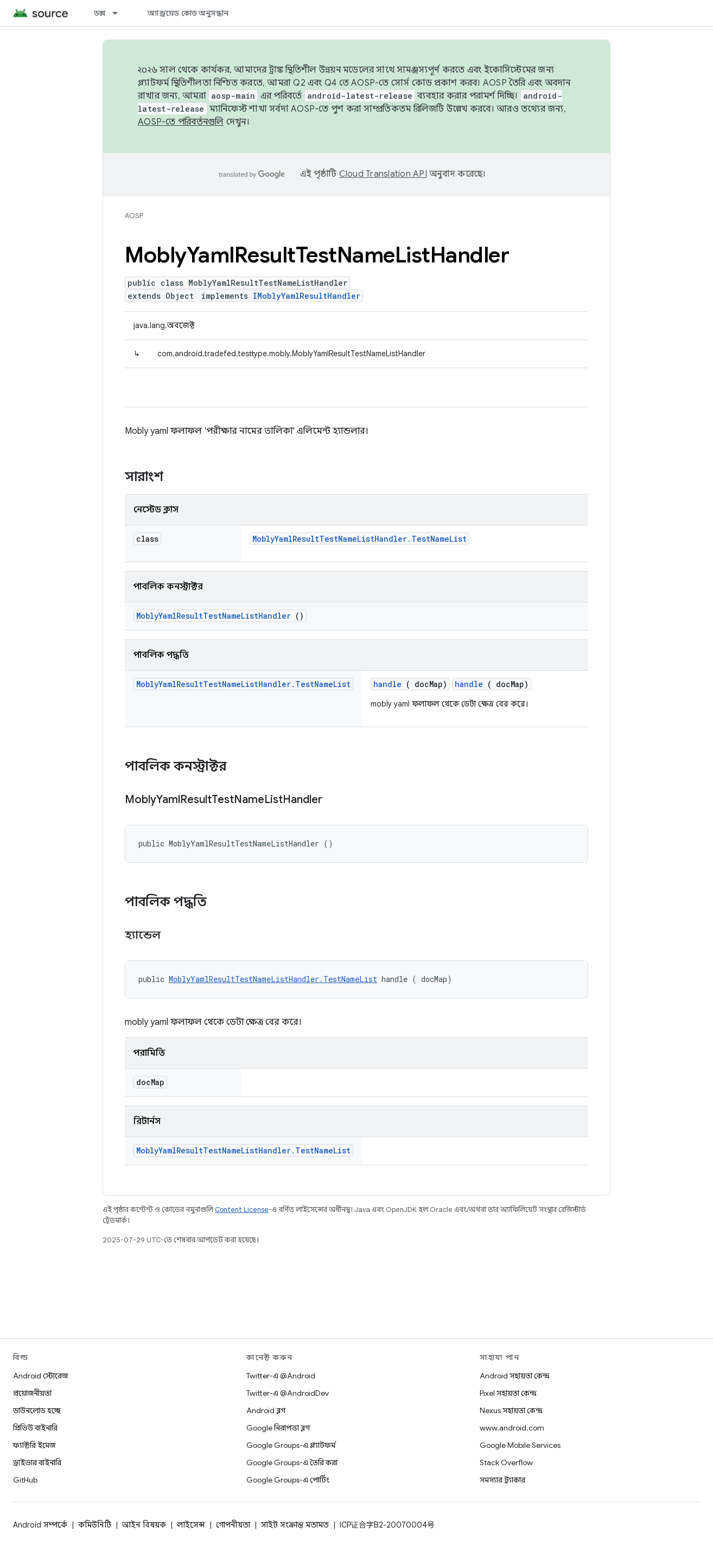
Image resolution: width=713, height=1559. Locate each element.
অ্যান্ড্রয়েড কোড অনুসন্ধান (188, 13)
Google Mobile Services (520, 1445)
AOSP (134, 215)
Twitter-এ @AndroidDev (287, 1393)
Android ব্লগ (265, 1410)
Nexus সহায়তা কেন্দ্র (511, 1410)
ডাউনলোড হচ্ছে (37, 1410)
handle (387, 684)
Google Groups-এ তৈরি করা (292, 1462)
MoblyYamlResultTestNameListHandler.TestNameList (359, 539)
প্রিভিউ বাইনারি (35, 1428)
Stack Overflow (506, 1462)
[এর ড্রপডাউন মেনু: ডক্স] (120, 13)
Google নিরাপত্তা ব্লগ (278, 1428)
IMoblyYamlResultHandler (306, 296)
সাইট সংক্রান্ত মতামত (295, 1524)
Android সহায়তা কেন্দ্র (515, 1376)
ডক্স (100, 13)
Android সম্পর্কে (40, 1524)
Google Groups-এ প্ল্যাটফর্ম (290, 1445)
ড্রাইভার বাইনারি (37, 1462)
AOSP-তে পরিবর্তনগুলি (181, 122)
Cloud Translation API (383, 174)
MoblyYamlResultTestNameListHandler (213, 616)
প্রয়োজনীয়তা (32, 1393)
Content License (242, 1209)
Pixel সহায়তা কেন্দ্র (508, 1393)
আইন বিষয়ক (144, 1524)
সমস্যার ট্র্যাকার (502, 1480)
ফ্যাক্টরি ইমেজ (34, 1445)
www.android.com (512, 1428)
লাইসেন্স (191, 1524)
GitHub (25, 1480)
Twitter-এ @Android (280, 1376)
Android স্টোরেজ (40, 1376)
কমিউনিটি (94, 1524)
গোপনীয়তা (233, 1524)
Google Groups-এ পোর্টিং (287, 1480)
